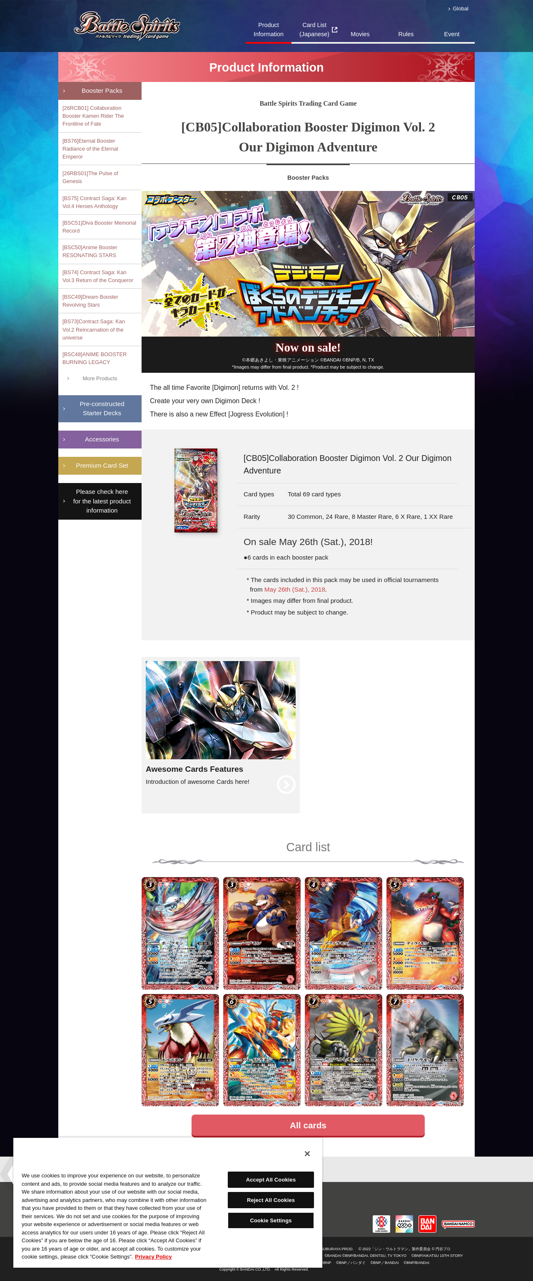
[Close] (307, 1154)
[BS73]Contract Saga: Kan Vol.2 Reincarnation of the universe (93, 329)
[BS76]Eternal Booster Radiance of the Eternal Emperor (90, 149)
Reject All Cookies (271, 1200)
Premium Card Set (102, 465)
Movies (360, 34)
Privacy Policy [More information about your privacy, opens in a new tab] (153, 1257)
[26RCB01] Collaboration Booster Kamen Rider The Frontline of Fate (93, 116)
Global (460, 8)
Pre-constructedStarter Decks (102, 408)
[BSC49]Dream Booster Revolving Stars (90, 301)
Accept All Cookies (271, 1180)
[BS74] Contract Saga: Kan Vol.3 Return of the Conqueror (97, 276)
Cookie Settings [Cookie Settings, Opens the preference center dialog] (270, 1220)
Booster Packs (102, 90)
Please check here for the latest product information (102, 501)
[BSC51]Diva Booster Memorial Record (99, 227)
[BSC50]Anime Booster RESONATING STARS (89, 251)
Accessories (102, 439)
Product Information (269, 29)
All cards (308, 1125)
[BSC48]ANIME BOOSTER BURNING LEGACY (94, 358)
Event (452, 34)
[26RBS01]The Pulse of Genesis (90, 177)
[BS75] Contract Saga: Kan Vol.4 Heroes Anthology (94, 202)
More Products (99, 378)
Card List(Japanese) (314, 29)
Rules (406, 34)
